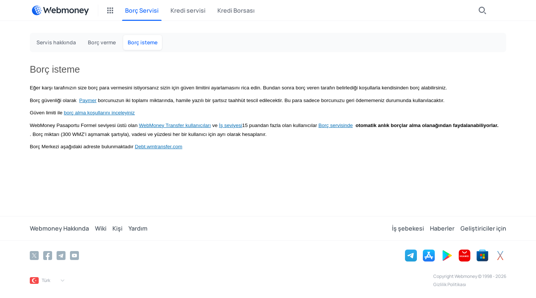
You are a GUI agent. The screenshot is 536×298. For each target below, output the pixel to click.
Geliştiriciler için (483, 228)
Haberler (442, 228)
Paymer (88, 100)
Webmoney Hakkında (59, 228)
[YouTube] (74, 255)
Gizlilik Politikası (449, 284)
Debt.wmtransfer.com (158, 146)
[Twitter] (34, 255)
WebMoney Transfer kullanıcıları (175, 125)
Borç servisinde (335, 125)
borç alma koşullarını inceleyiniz (99, 112)
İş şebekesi (408, 228)
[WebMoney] (60, 10)
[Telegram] (61, 255)
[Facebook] (47, 255)
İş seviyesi (230, 125)
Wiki (100, 228)
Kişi (117, 228)
